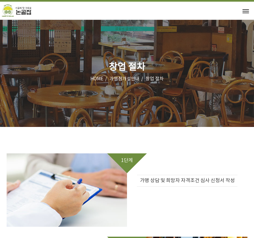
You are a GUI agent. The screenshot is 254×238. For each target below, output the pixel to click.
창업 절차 (155, 79)
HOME (97, 79)
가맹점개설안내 (124, 79)
